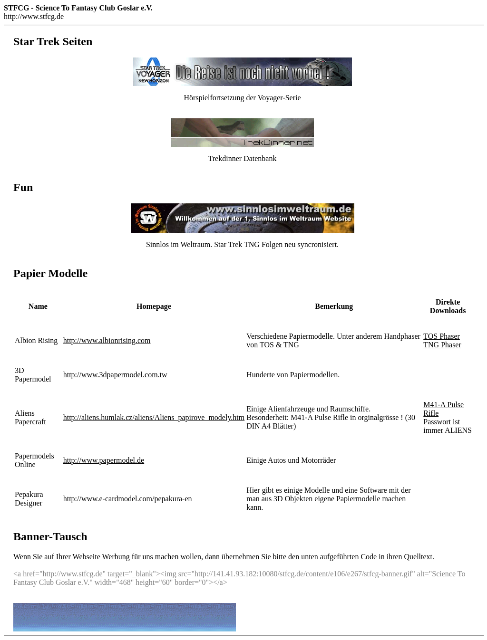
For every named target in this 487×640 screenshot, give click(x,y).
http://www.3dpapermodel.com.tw (115, 375)
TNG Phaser (442, 345)
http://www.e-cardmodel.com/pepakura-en (127, 499)
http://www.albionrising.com (107, 340)
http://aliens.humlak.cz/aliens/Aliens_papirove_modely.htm (154, 417)
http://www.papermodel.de (103, 460)
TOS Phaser (441, 336)
